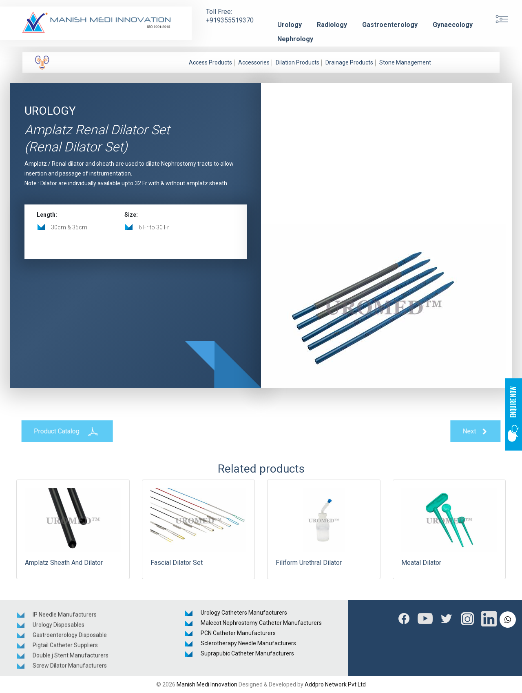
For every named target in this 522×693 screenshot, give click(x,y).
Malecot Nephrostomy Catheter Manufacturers (261, 623)
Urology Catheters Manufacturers (244, 612)
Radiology (332, 25)
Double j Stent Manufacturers (70, 657)
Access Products (210, 62)
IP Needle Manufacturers (65, 616)
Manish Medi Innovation (207, 684)
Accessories (254, 62)
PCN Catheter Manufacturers (238, 633)
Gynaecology (453, 25)
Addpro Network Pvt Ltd (335, 684)
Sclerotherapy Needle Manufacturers (248, 643)
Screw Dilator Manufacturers (70, 667)
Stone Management (405, 62)
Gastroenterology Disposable (70, 637)
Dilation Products (297, 62)
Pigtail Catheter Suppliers (65, 647)
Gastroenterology (390, 25)
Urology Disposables (58, 627)
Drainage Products (349, 62)
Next (478, 431)
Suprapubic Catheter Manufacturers (247, 653)
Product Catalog (64, 431)
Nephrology (295, 39)
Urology (289, 25)
